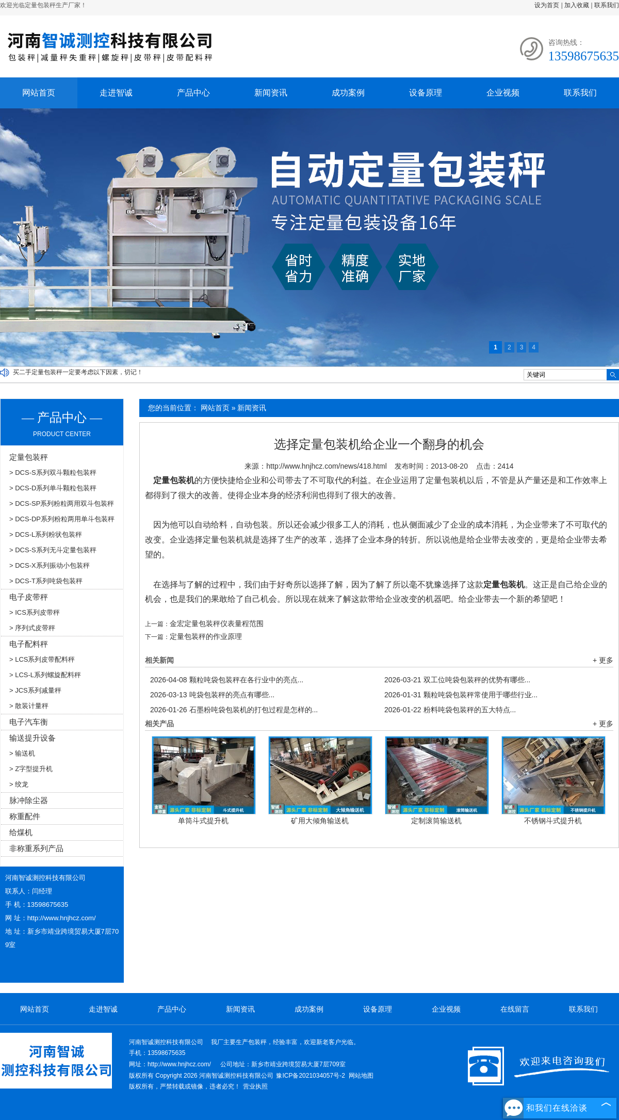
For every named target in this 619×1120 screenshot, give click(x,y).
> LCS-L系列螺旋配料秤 (45, 675)
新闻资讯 (270, 92)
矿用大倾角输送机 (320, 821)
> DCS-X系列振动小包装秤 (49, 565)
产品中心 (193, 92)
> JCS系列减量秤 (35, 690)
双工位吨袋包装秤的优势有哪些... (457, 680)
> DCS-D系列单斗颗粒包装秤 (52, 488)
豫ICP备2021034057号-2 (310, 1075)
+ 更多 (603, 660)
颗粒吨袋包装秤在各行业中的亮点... (226, 680)
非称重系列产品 (36, 848)
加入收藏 (576, 5)
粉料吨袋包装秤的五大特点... (450, 710)
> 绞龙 (18, 784)
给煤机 (20, 832)
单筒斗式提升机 (203, 821)
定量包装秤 (28, 457)
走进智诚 (116, 92)
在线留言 (514, 1009)
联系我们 (606, 5)
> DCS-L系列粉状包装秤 (45, 534)
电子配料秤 (28, 643)
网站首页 (38, 92)
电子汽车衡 (28, 721)
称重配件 (24, 816)
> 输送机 (22, 753)
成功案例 (348, 92)
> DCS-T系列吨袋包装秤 (46, 581)
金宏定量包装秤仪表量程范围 (217, 623)
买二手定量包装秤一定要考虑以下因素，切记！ (78, 372)
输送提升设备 (32, 737)
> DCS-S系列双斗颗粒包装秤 (52, 472)
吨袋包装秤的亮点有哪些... (212, 695)
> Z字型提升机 (31, 769)
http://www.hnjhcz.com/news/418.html (326, 466)
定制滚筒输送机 (436, 821)
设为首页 (546, 5)
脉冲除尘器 (28, 800)
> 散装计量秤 (28, 706)
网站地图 (361, 1075)
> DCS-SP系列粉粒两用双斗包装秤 (61, 503)
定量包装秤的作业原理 (206, 636)
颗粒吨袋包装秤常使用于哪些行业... (460, 695)
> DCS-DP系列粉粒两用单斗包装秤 (62, 519)
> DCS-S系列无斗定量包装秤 (52, 550)
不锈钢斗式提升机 (553, 821)
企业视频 (502, 92)
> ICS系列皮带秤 (34, 612)
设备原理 (425, 92)
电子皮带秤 (28, 597)
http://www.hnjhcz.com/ (61, 918)
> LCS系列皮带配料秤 (42, 659)
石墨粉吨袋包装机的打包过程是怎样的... (234, 710)
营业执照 (255, 1086)
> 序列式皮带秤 (32, 628)
